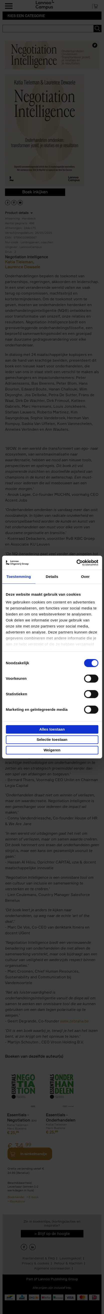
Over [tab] (85, 576)
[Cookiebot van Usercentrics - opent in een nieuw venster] (76, 562)
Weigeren (52, 750)
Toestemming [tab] (19, 576)
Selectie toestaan (52, 739)
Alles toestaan (52, 729)
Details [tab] (52, 576)
